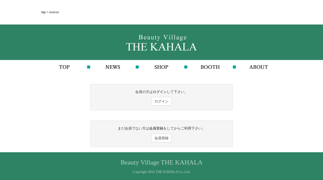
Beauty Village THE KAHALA (161, 162)
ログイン (160, 92)
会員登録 (156, 128)
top (43, 12)
